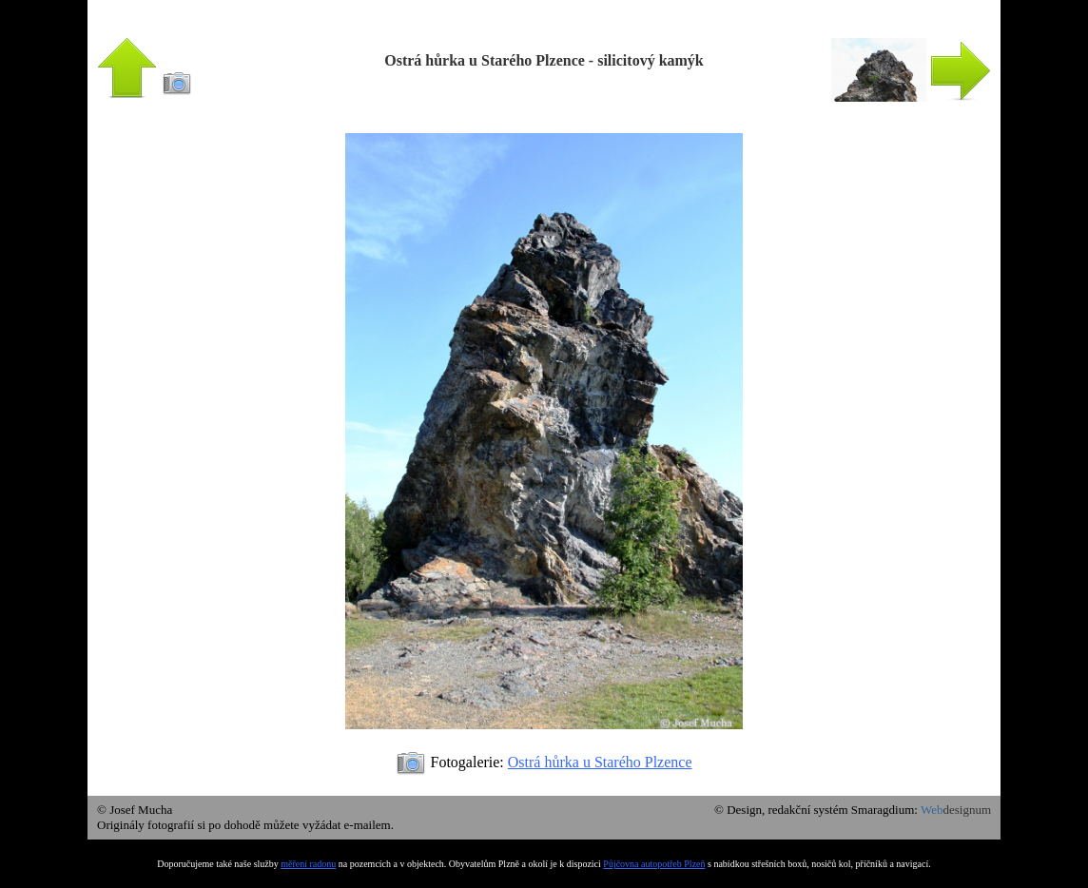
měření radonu (308, 864)
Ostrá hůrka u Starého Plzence (600, 762)
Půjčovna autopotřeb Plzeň (654, 864)
